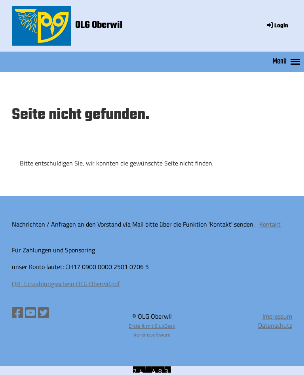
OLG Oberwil (99, 25)
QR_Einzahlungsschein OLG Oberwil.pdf (66, 283)
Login (277, 26)
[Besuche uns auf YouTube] (30, 312)
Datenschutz (275, 325)
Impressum (277, 316)
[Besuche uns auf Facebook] (17, 312)
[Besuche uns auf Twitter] (43, 312)
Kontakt (270, 224)
